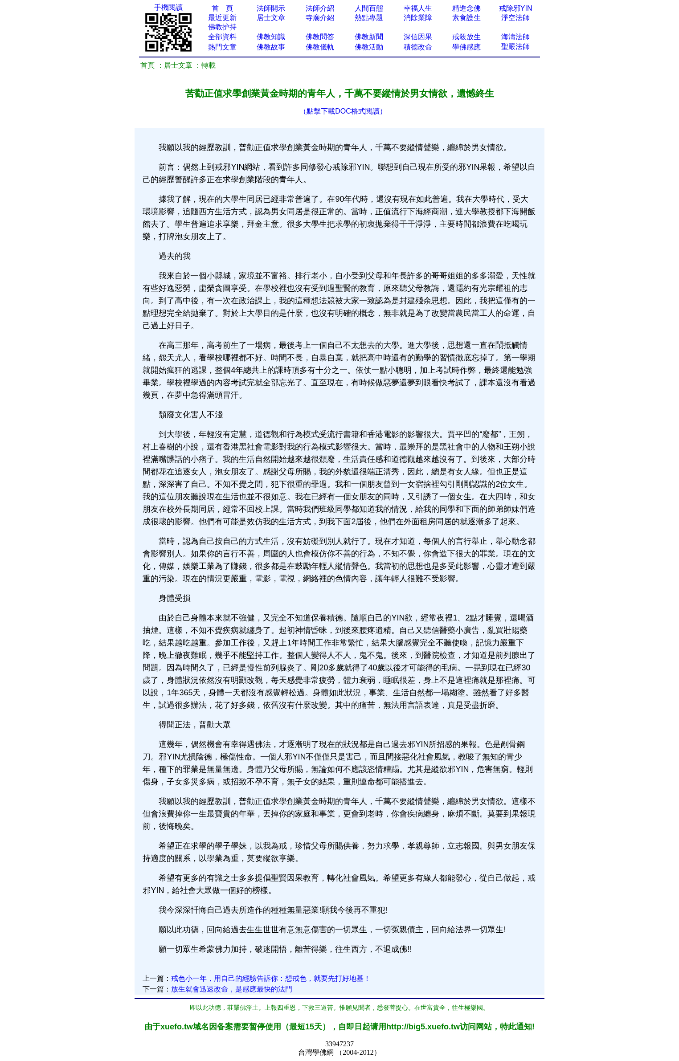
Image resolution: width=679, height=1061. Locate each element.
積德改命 (418, 47)
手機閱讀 (168, 7)
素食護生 (466, 17)
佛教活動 (369, 47)
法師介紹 (320, 8)
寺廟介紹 (320, 17)
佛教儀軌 (320, 47)
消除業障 (418, 17)
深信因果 (418, 37)
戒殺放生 (466, 37)
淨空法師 (515, 17)
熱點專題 (369, 17)
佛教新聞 (369, 37)
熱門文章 (222, 47)
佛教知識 (271, 37)
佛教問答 (320, 37)
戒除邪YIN (515, 8)
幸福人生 (418, 8)
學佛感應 (466, 47)
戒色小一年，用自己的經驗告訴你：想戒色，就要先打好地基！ (271, 978)
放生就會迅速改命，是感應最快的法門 (231, 989)
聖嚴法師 (515, 46)
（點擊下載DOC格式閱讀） (343, 111)
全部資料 (222, 37)
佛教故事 (271, 47)
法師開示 (271, 8)
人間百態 (369, 8)
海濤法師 (515, 37)
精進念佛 (466, 8)
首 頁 (222, 8)
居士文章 (271, 17)
